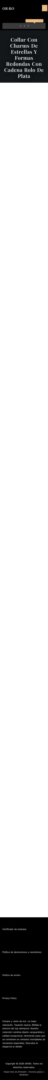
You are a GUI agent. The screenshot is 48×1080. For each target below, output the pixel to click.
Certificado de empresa (14, 929)
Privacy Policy (9, 998)
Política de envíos (11, 975)
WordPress (23, 1075)
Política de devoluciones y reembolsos (21, 952)
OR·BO (8, 8)
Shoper (7, 1072)
